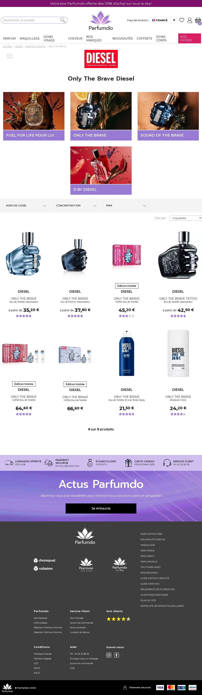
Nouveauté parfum (153, 539)
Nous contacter (78, 627)
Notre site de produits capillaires (162, 606)
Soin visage (148, 550)
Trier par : (160, 218)
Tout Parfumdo (150, 567)
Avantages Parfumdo (154, 594)
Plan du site (148, 600)
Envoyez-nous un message (84, 658)
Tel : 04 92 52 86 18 (79, 653)
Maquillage (148, 545)
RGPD (37, 668)
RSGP (37, 672)
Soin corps (147, 556)
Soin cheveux (149, 561)
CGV (36, 663)
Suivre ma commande (81, 622)
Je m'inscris (101, 508)
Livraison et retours (80, 632)
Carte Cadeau (40, 622)
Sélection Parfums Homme (48, 627)
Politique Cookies (43, 653)
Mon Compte (76, 618)
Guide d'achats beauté (155, 578)
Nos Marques (40, 618)
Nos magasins (149, 572)
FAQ (72, 668)
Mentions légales (42, 658)
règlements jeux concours (158, 589)
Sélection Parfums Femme (48, 632)
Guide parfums (150, 583)
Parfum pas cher (151, 534)
